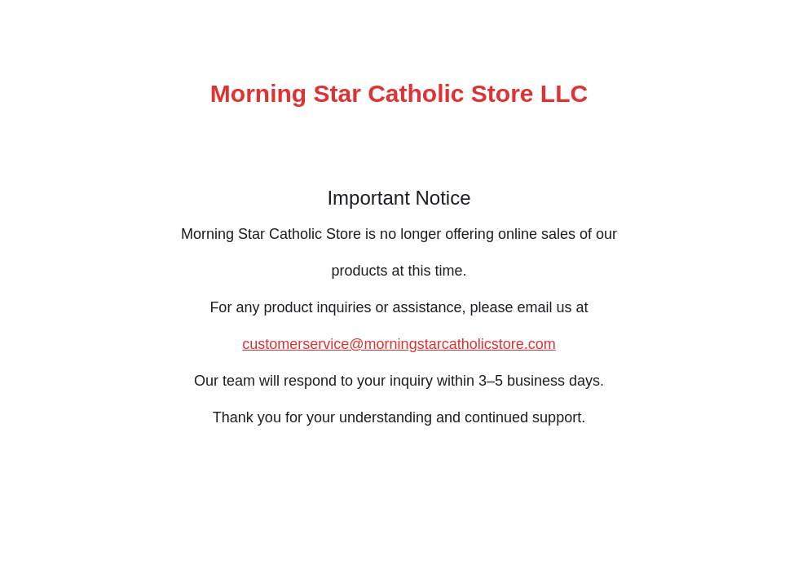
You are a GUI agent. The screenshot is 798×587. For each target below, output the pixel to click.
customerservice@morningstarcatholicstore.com (398, 344)
